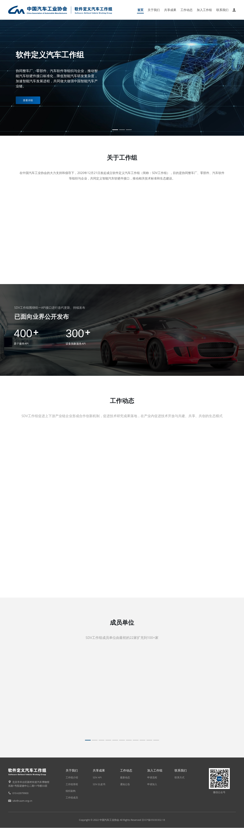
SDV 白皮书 (99, 784)
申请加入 (152, 784)
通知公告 (125, 784)
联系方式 (179, 777)
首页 (140, 10)
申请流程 (152, 777)
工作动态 (186, 10)
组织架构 (71, 791)
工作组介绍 (72, 777)
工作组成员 (72, 797)
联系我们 (222, 10)
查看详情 (28, 100)
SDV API (97, 777)
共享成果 (170, 10)
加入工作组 (204, 10)
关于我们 (154, 10)
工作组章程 (72, 784)
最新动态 (125, 777)
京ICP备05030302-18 (153, 820)
